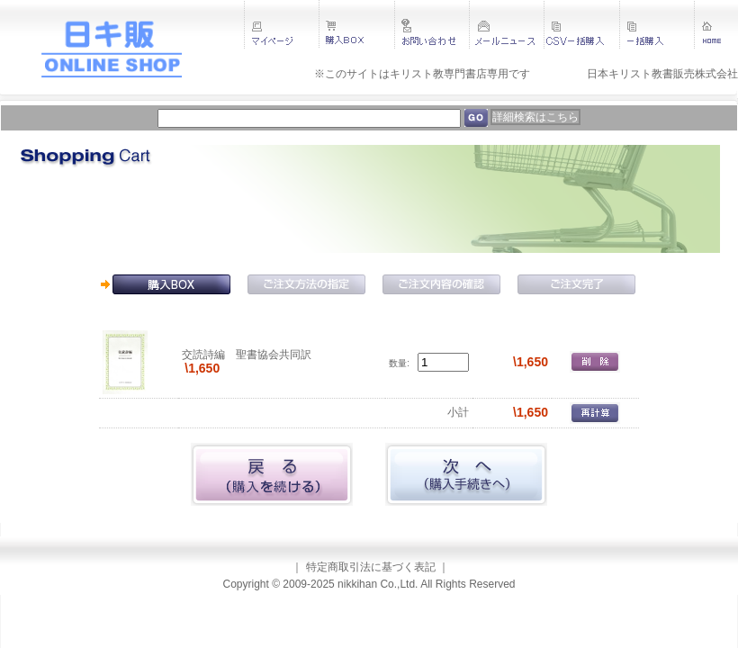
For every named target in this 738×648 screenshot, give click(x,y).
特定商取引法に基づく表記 (371, 567)
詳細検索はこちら (535, 117)
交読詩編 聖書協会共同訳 (246, 354)
